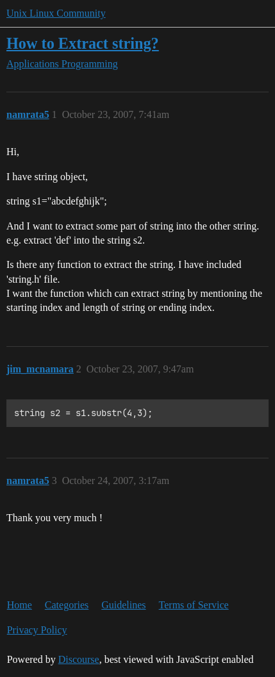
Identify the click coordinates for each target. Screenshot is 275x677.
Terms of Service (194, 604)
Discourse (78, 659)
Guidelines (123, 604)
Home (19, 604)
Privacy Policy (37, 629)
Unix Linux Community (56, 13)
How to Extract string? (82, 43)
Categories (66, 604)
